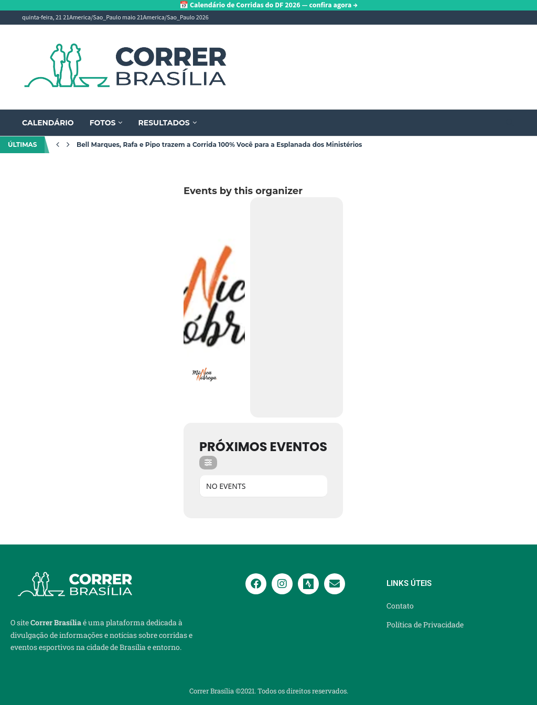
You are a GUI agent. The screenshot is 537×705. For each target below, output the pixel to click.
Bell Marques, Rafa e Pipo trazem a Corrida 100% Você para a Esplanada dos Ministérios (219, 144)
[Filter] (208, 462)
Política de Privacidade (425, 624)
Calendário (48, 122)
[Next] (68, 144)
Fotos (103, 122)
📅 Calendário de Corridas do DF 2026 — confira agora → (268, 5)
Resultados (163, 122)
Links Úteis (409, 584)
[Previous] (57, 144)
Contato (400, 606)
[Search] (509, 124)
